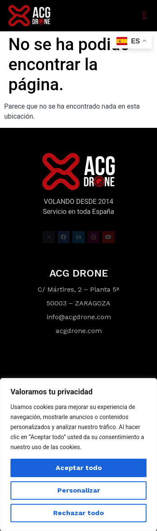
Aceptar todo (79, 468)
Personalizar (78, 490)
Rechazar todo (78, 513)
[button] (145, 16)
